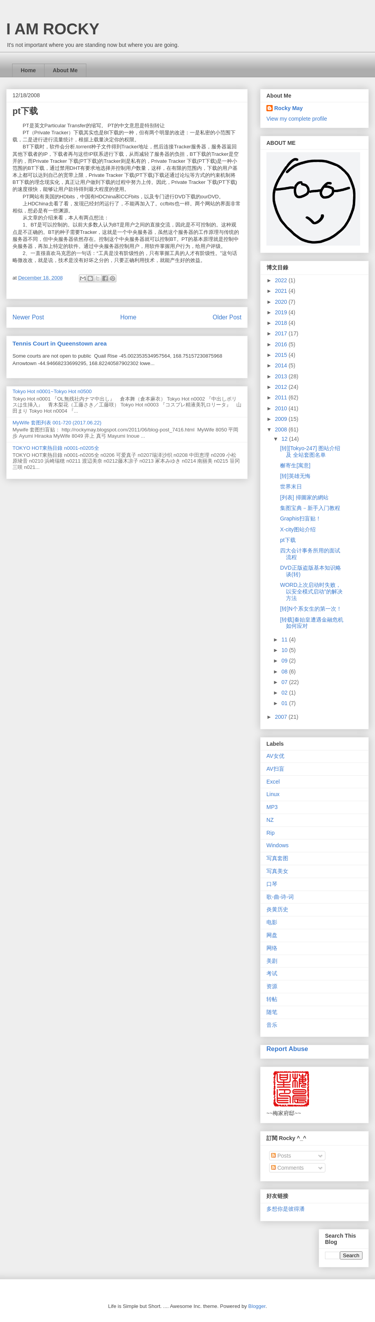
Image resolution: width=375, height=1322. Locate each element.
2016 (282, 344)
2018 (282, 323)
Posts (281, 1156)
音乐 (271, 1025)
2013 (282, 376)
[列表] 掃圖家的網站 (304, 497)
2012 (282, 387)
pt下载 (288, 540)
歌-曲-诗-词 (280, 897)
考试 (271, 973)
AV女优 (275, 756)
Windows (277, 845)
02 (285, 693)
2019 (282, 312)
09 (285, 660)
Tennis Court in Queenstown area (59, 343)
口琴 (271, 884)
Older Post (226, 317)
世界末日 (291, 486)
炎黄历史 (277, 909)
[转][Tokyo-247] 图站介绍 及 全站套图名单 (310, 451)
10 (285, 650)
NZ (270, 820)
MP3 (272, 807)
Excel (273, 782)
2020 (282, 302)
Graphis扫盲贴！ (300, 518)
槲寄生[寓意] (295, 465)
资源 (271, 986)
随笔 (271, 1012)
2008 (282, 429)
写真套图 (277, 858)
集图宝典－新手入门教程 (310, 508)
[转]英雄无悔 (295, 476)
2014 (282, 365)
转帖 (271, 999)
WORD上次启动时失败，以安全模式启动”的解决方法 (311, 591)
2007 (282, 717)
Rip (270, 833)
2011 (282, 397)
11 (285, 639)
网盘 (271, 935)
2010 (282, 408)
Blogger (257, 1306)
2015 (282, 355)
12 (285, 439)
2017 (282, 333)
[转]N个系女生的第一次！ (311, 609)
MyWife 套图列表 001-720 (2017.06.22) (57, 423)
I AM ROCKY (53, 28)
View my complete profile (296, 119)
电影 (271, 922)
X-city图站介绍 (298, 529)
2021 (282, 291)
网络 (271, 948)
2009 (282, 419)
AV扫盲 (275, 769)
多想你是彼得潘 (285, 1209)
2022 (282, 280)
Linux (272, 794)
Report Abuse (287, 1048)
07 (285, 682)
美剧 (271, 961)
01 (285, 703)
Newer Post (28, 317)
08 (285, 671)
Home (28, 70)
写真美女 (277, 871)
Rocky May (288, 108)
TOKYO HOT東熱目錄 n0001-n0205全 (55, 448)
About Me (65, 70)
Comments (287, 1168)
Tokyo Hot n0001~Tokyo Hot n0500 (52, 391)
